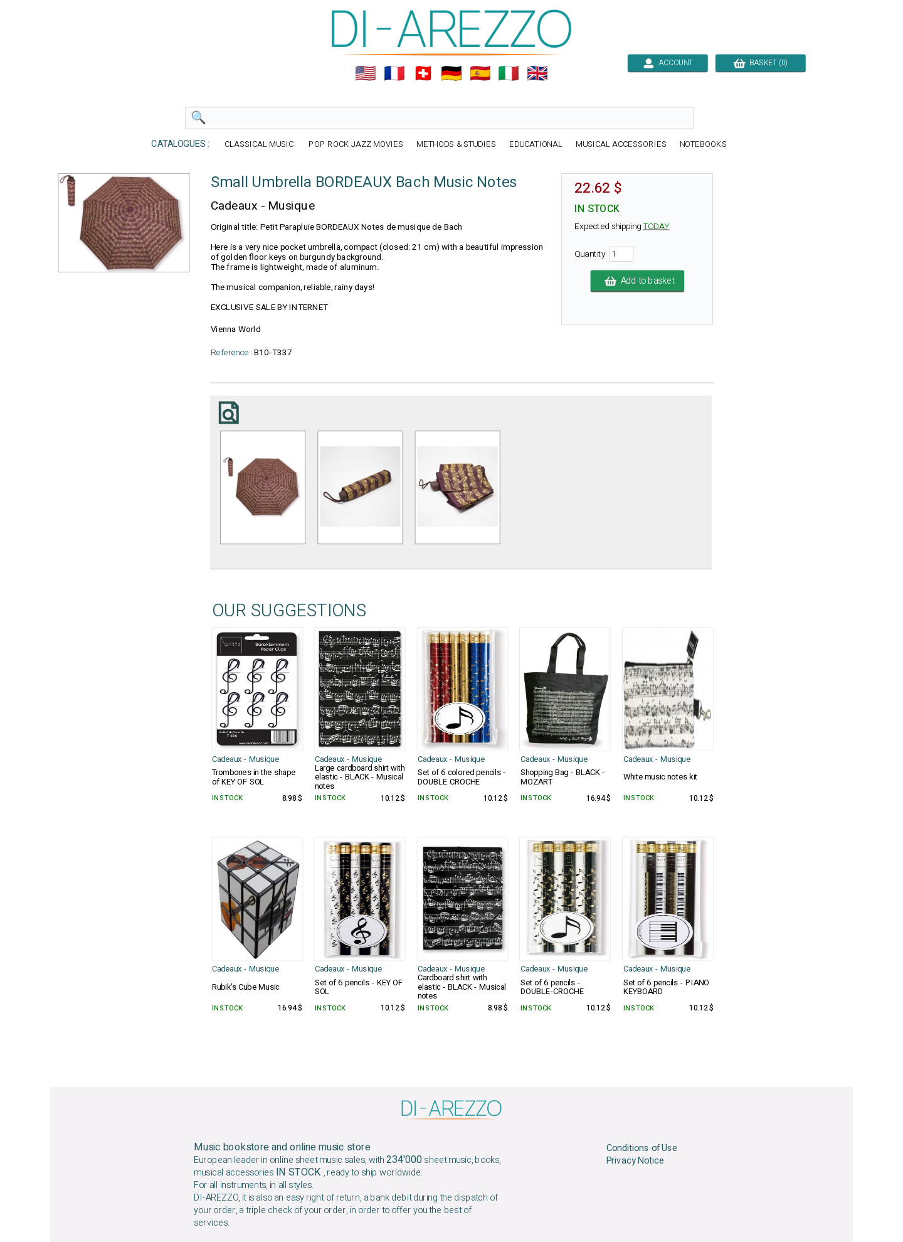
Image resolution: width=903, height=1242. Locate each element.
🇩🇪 (451, 73)
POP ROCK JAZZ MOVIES (356, 145)
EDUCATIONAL (536, 145)
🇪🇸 (480, 73)
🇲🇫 (394, 73)
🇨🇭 (423, 73)
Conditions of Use (642, 1148)
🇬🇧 (537, 73)
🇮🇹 (508, 73)
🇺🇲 (365, 73)
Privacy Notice (635, 1161)
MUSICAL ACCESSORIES (621, 145)
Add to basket (638, 281)
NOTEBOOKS (703, 145)
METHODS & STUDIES (456, 145)
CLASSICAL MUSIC (260, 145)
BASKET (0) (760, 62)
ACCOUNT (667, 62)
